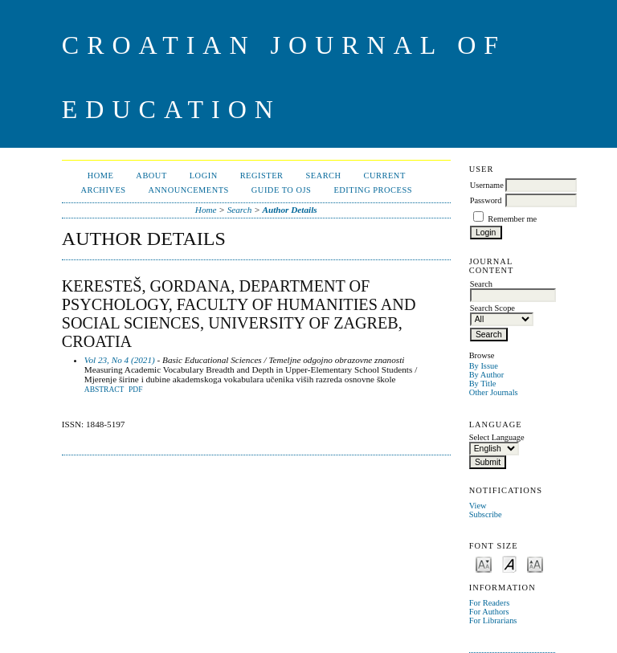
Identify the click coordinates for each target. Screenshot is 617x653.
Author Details (290, 209)
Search (323, 175)
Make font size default (509, 563)
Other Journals (493, 392)
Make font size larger (535, 563)
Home (101, 175)
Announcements (189, 190)
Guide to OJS (281, 190)
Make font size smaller (484, 563)
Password (486, 200)
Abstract (104, 390)
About (151, 175)
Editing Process (372, 190)
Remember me (512, 218)
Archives (102, 190)
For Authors (489, 611)
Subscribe (485, 514)
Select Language (497, 437)
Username (487, 185)
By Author (487, 374)
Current (385, 175)
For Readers (489, 602)
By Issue (483, 365)
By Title (482, 383)
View (478, 505)
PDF (135, 390)
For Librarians (493, 620)
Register (262, 175)
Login (204, 175)
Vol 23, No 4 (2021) (119, 360)
